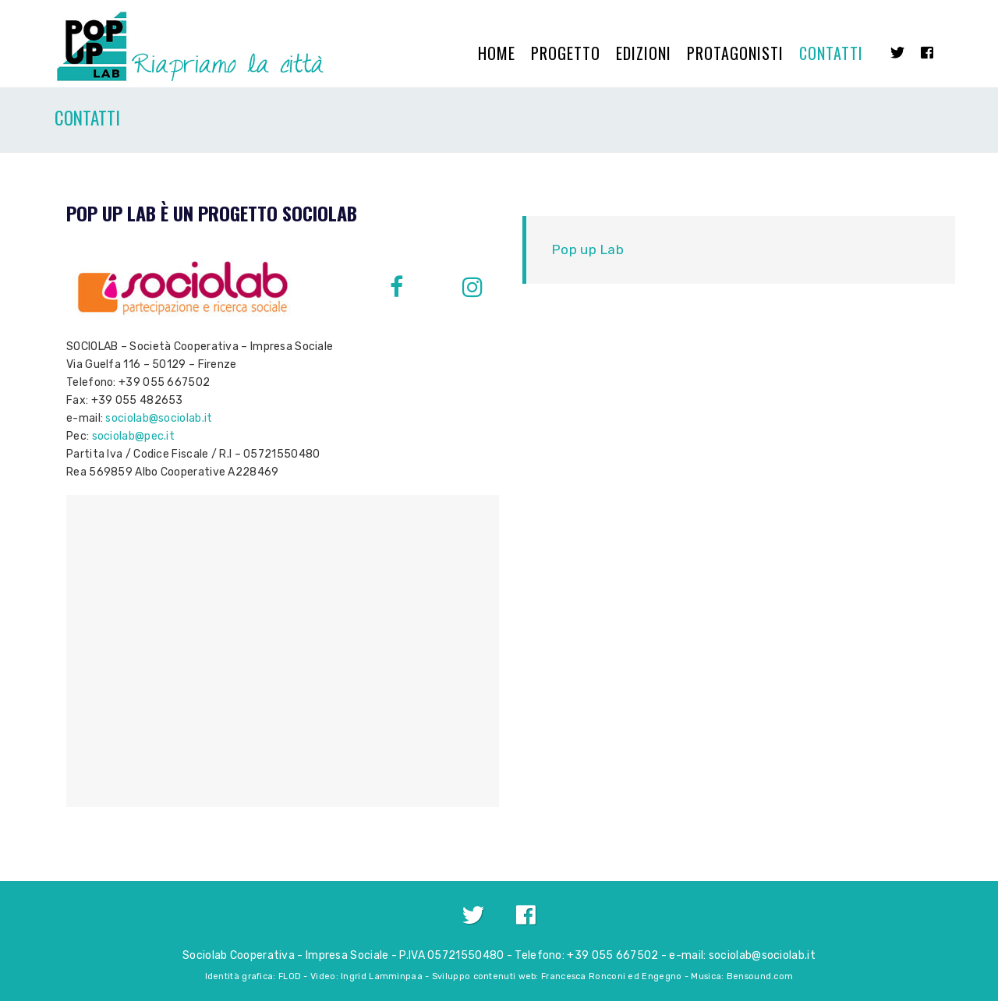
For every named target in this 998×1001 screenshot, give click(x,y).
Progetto (565, 53)
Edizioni (643, 53)
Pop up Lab (587, 249)
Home (496, 53)
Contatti (831, 53)
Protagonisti (735, 53)
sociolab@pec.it (133, 436)
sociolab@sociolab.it (158, 418)
